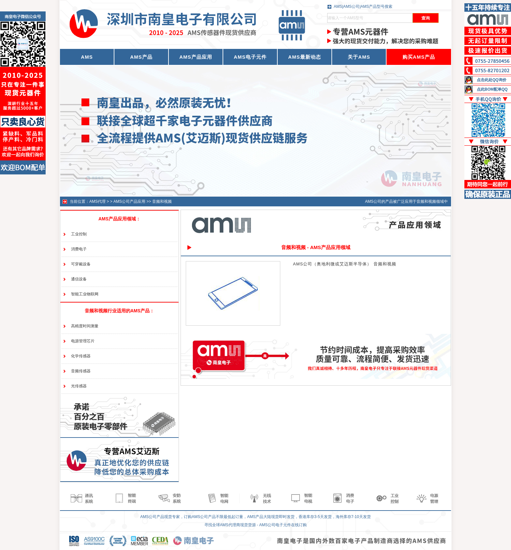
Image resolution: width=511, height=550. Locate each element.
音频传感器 (81, 371)
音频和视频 (162, 201)
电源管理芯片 (83, 341)
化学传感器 (81, 356)
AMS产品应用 (195, 57)
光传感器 (79, 386)
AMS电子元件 (250, 57)
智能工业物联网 (84, 294)
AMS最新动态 (304, 57)
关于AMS (359, 57)
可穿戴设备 (81, 264)
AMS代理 (97, 201)
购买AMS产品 (418, 57)
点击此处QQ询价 (491, 80)
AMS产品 (141, 57)
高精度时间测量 (84, 326)
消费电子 (79, 249)
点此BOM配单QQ (492, 89)
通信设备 (79, 279)
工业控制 (79, 234)
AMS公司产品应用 (129, 201)
